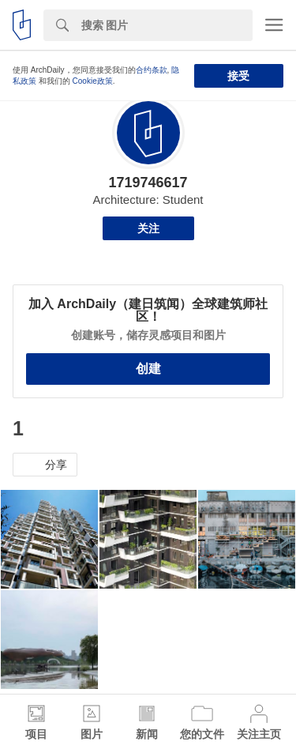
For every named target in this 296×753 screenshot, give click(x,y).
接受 (238, 76)
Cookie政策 (93, 81)
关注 (148, 228)
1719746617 (147, 182)
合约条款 (151, 70)
